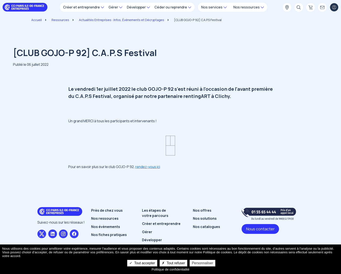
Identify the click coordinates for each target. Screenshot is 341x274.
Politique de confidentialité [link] (170, 269)
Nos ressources (105, 218)
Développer (152, 240)
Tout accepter (142, 263)
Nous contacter (260, 228)
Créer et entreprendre (161, 223)
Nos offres (202, 210)
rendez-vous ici (147, 166)
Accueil (36, 20)
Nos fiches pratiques (109, 234)
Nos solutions (205, 218)
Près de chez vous (107, 210)
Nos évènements (105, 226)
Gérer (147, 231)
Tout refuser (173, 263)
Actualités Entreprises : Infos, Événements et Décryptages (121, 20)
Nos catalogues (206, 226)
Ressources (60, 20)
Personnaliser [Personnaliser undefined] (202, 263)
